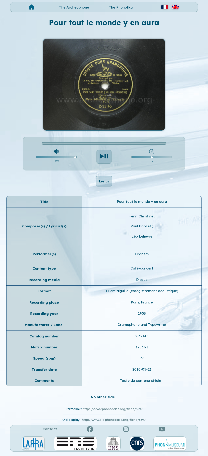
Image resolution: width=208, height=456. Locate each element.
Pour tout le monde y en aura (142, 204)
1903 (142, 315)
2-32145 (141, 338)
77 (142, 360)
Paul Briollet (141, 228)
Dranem (142, 256)
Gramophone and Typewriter (141, 327)
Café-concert (141, 270)
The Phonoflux (121, 7)
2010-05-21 (142, 371)
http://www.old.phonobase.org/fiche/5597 (114, 422)
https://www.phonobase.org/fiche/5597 (113, 411)
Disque (141, 282)
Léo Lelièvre (141, 238)
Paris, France (142, 304)
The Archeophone (74, 7)
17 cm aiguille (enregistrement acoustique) (142, 293)
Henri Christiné (141, 218)
